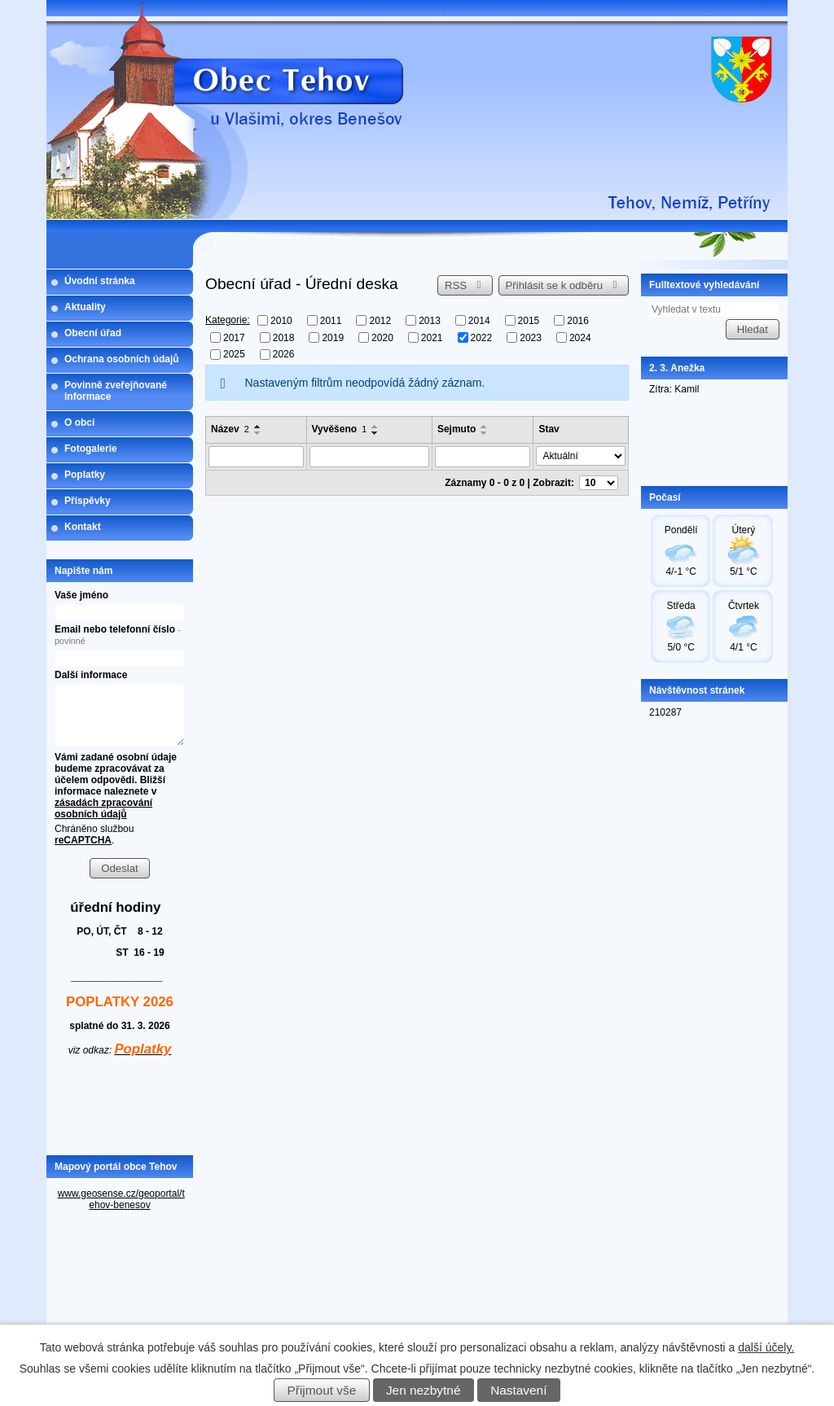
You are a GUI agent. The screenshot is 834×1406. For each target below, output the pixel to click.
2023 (531, 337)
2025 (234, 354)
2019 (333, 337)
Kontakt (82, 526)
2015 (529, 320)
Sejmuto (456, 429)
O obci (79, 422)
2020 (382, 337)
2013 (430, 320)
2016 (578, 320)
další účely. (766, 1347)
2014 (479, 320)
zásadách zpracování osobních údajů (103, 808)
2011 (331, 320)
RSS (465, 285)
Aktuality (85, 307)
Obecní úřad (92, 333)
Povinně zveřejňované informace (115, 390)
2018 (284, 337)
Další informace (91, 675)
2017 (234, 337)
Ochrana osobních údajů (121, 359)
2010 (281, 320)
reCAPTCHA (83, 840)
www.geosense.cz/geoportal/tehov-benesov (121, 1199)
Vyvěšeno (339, 429)
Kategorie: (227, 320)
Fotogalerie (90, 448)
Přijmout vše (322, 1390)
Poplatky (84, 474)
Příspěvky (87, 500)
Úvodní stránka (99, 281)
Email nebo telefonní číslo (118, 635)
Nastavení (518, 1390)
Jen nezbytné (423, 1390)
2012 (380, 320)
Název (230, 429)
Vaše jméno (81, 595)
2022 (482, 337)
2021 (432, 337)
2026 (284, 354)
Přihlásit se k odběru (564, 285)
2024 (580, 337)
